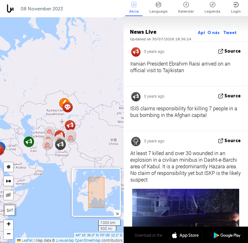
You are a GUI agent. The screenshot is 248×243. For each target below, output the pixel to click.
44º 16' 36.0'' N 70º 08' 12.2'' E (99, 235)
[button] (70, 125)
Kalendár (186, 8)
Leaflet (25, 240)
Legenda (212, 8)
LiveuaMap (65, 240)
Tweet (230, 32)
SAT (10, 210)
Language (158, 8)
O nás (214, 32)
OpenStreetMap (88, 240)
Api (201, 32)
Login (236, 8)
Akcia (134, 8)
